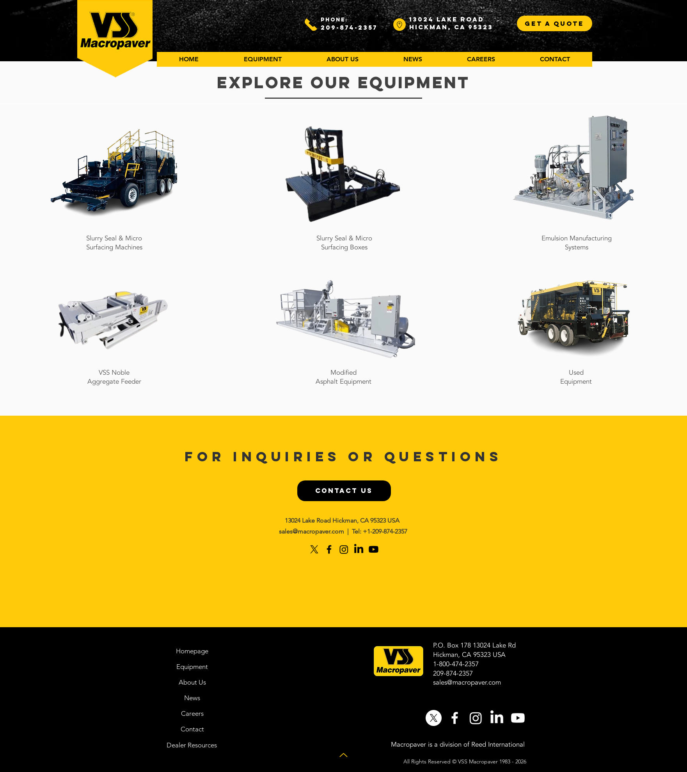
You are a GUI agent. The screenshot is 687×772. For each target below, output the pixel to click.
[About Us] (192, 682)
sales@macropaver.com (311, 531)
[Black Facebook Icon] (329, 549)
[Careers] (192, 713)
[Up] (343, 755)
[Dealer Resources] (192, 745)
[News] (192, 698)
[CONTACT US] (344, 490)
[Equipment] (192, 666)
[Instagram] (344, 549)
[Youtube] (373, 549)
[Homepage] (192, 651)
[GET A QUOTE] (554, 23)
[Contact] (192, 729)
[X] (314, 549)
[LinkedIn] (358, 549)
